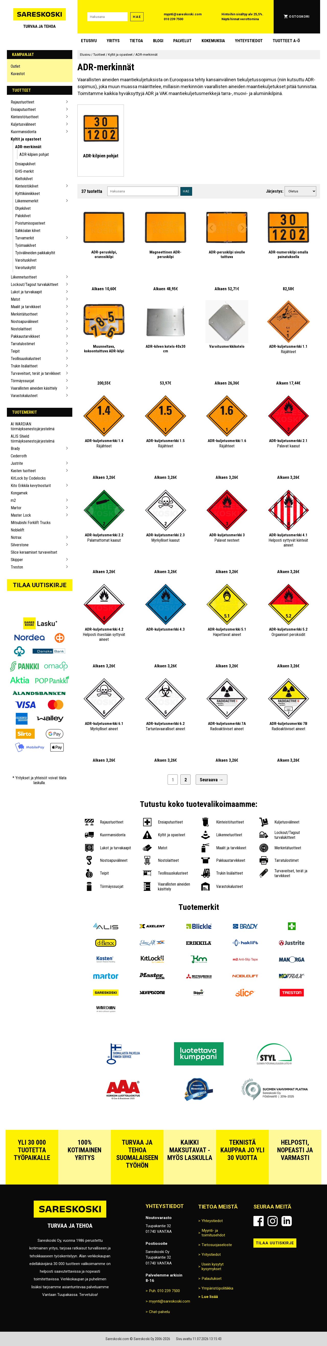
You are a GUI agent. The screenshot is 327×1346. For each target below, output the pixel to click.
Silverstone (20, 544)
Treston (17, 567)
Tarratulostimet (23, 343)
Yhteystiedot (249, 40)
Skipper (17, 559)
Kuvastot (18, 73)
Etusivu (89, 40)
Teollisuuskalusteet (26, 358)
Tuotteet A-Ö (286, 40)
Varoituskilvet (26, 260)
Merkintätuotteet (24, 314)
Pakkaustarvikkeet (25, 336)
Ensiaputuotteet (23, 109)
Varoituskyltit (25, 267)
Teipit (15, 351)
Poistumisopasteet (30, 223)
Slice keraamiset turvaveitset (34, 552)
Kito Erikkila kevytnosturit (31, 485)
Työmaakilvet (25, 245)
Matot (15, 299)
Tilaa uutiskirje (39, 585)
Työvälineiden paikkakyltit (35, 252)
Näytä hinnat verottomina (240, 19)
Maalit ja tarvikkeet (26, 306)
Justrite (17, 463)
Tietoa (136, 40)
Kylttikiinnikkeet (27, 193)
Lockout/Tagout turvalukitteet (34, 284)
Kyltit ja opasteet (26, 139)
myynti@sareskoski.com (183, 14)
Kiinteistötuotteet (25, 116)
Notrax (16, 537)
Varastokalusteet (24, 395)
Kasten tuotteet (23, 470)
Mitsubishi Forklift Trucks (31, 522)
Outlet (15, 66)
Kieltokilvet (24, 178)
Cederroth (19, 456)
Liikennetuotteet (24, 277)
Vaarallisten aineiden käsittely (34, 388)
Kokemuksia (213, 40)
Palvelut (182, 40)
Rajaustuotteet (22, 102)
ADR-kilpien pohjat (34, 154)
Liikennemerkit (26, 201)
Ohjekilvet (23, 208)
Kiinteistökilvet (26, 186)
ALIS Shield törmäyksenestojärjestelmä (32, 439)
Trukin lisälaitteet (24, 366)
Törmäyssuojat (22, 380)
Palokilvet (23, 215)
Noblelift (17, 530)
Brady (15, 448)
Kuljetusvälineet (23, 124)
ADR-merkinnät (28, 146)
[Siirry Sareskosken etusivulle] (39, 16)
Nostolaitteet (21, 329)
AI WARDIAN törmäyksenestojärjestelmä (32, 426)
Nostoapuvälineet (24, 321)
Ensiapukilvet (25, 163)
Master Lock (21, 515)
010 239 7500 (173, 19)
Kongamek (19, 493)
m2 (13, 500)
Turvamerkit (24, 238)
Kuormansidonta (23, 131)
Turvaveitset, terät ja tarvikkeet (36, 373)
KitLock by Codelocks (28, 478)
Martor (16, 507)
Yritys (113, 40)
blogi (158, 40)
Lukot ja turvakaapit (26, 291)
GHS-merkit (24, 171)
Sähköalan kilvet (27, 230)
